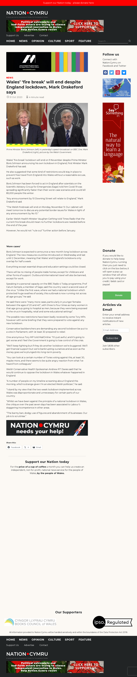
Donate (118, 295)
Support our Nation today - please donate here (68, 3)
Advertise (29, 35)
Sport (70, 41)
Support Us (12, 35)
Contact (43, 35)
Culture (54, 41)
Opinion (38, 41)
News (23, 41)
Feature (85, 41)
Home (10, 41)
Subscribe (112, 338)
